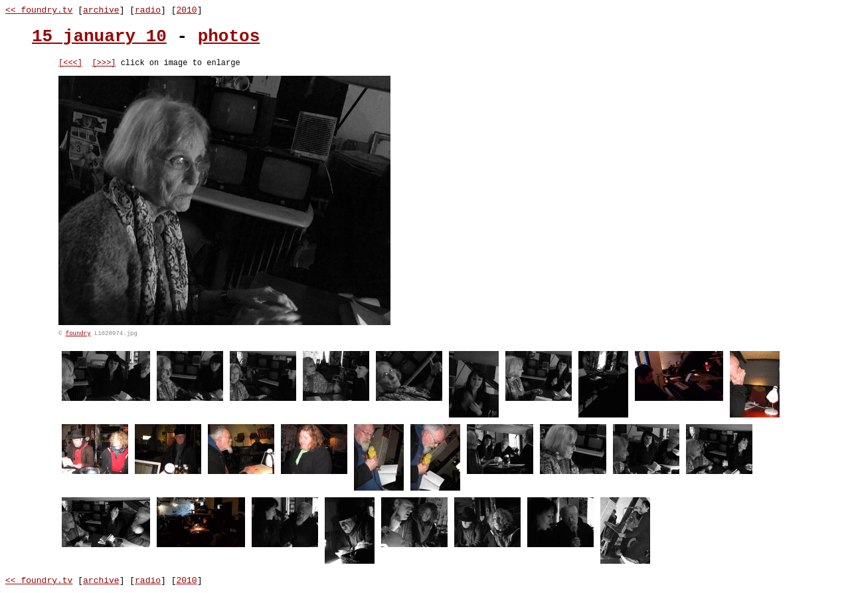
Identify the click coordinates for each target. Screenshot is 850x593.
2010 (186, 10)
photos (229, 37)
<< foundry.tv (38, 10)
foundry (78, 335)
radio (148, 10)
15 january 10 (99, 37)
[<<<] (70, 64)
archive (101, 10)
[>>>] (104, 64)
